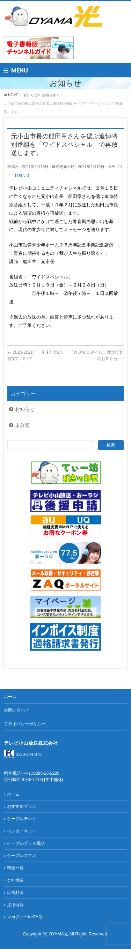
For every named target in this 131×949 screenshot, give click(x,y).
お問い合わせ (16, 710)
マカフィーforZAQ (24, 916)
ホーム (10, 696)
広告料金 (15, 892)
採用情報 (15, 904)
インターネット (21, 831)
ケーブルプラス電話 (26, 843)
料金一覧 (15, 867)
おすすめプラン (21, 806)
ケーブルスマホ (21, 855)
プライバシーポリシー (25, 723)
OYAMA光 (59, 934)
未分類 (22, 425)
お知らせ (22, 175)
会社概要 (15, 880)
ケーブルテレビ (21, 818)
